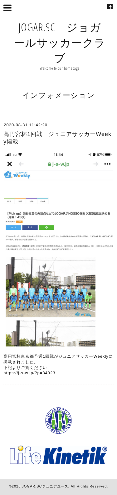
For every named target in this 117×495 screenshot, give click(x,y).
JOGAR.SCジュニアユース (45, 486)
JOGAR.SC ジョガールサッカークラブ (59, 42)
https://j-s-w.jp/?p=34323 (29, 373)
